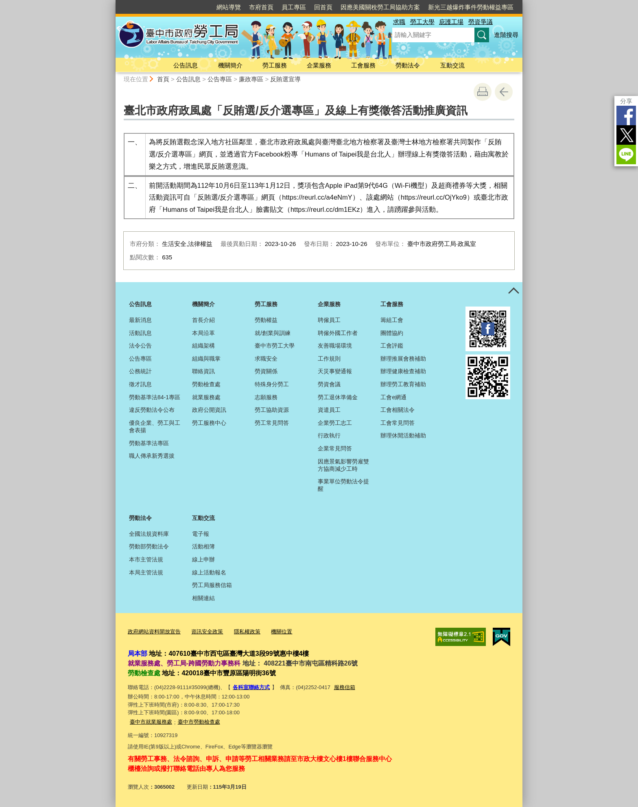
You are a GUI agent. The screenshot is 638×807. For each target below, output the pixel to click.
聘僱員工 (329, 320)
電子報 (200, 534)
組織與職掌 (206, 358)
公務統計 (140, 371)
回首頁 (323, 7)
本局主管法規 (146, 572)
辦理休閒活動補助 (403, 435)
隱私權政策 (247, 632)
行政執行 (329, 435)
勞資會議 (329, 384)
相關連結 (203, 598)
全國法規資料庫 (149, 534)
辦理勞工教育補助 (403, 384)
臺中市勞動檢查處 (199, 722)
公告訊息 (185, 65)
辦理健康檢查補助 (403, 371)
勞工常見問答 (272, 423)
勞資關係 (266, 371)
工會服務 (363, 65)
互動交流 (452, 65)
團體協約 (391, 333)
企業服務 (319, 65)
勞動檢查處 (206, 384)
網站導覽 (228, 7)
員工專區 (294, 7)
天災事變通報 (335, 371)
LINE (626, 154)
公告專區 (220, 79)
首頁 (163, 79)
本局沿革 (203, 333)
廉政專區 (251, 79)
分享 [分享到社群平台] (626, 101)
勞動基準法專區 (149, 443)
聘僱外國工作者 (338, 333)
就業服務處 (206, 397)
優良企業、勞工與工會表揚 (154, 426)
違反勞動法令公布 (152, 410)
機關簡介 (230, 65)
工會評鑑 (391, 345)
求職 (399, 21)
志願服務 (266, 397)
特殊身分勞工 (272, 384)
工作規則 (329, 358)
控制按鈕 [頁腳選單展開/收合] (513, 291)
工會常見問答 (397, 423)
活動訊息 (140, 333)
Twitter (626, 135)
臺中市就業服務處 (151, 722)
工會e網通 (393, 397)
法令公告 (140, 345)
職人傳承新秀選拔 (152, 455)
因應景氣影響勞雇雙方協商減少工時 (343, 465)
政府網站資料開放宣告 (154, 632)
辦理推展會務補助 (403, 358)
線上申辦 (203, 559)
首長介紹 (203, 320)
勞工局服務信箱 (212, 585)
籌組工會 (391, 320)
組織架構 (203, 345)
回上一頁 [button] (504, 92)
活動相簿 (203, 546)
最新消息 (140, 320)
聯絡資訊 (203, 371)
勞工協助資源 (272, 410)
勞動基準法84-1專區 (154, 397)
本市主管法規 (146, 559)
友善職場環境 (335, 345)
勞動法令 (407, 65)
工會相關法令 (397, 410)
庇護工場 (451, 21)
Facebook (626, 115)
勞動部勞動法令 (149, 546)
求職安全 (266, 358)
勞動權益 (266, 320)
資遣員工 (329, 410)
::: (112, 3)
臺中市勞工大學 (275, 345)
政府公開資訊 (209, 410)
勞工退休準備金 (338, 397)
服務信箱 (344, 687)
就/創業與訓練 (273, 333)
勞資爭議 (480, 21)
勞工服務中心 (209, 423)
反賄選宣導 (285, 79)
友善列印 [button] (483, 92)
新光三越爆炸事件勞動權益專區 (470, 7)
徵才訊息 (140, 384)
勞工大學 (422, 21)
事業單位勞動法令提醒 (343, 485)
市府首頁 (261, 7)
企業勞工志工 (335, 423)
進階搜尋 (506, 34)
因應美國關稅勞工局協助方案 (380, 7)
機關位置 (281, 632)
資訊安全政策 (207, 632)
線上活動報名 (209, 572)
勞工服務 (274, 65)
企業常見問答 (335, 448)
